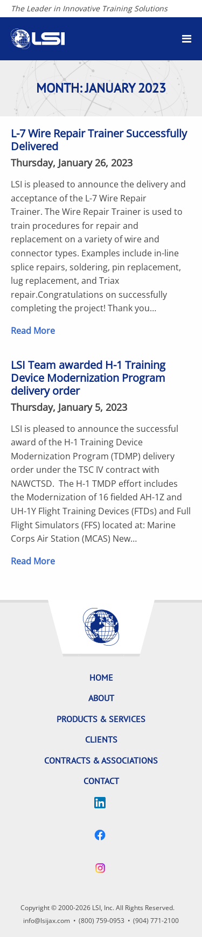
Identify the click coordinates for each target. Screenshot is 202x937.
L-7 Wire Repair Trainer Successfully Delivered (99, 139)
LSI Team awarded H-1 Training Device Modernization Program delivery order (88, 378)
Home (101, 677)
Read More (33, 331)
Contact (101, 780)
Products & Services (101, 719)
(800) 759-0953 (101, 920)
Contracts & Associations (101, 760)
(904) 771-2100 (156, 920)
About (101, 698)
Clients (101, 739)
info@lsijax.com (46, 920)
